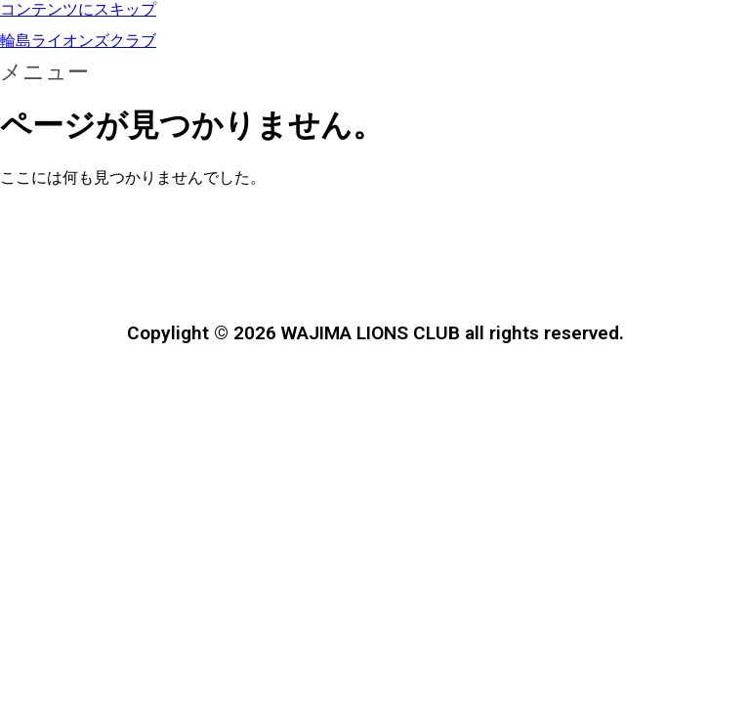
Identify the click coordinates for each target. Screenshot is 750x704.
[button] (375, 72)
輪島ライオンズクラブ (78, 40)
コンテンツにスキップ (78, 9)
